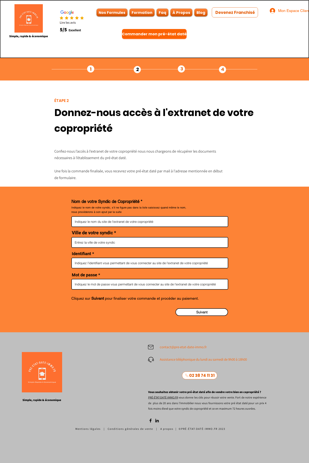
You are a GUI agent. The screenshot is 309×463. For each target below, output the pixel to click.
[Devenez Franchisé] (235, 12)
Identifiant (81, 254)
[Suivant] (201, 312)
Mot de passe (85, 275)
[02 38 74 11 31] (199, 375)
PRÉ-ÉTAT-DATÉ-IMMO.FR (163, 397)
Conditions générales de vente (130, 429)
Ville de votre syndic (92, 233)
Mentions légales (87, 429)
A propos (168, 429)
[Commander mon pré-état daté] (154, 34)
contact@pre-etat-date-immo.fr (183, 347)
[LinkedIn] (157, 420)
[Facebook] (150, 420)
